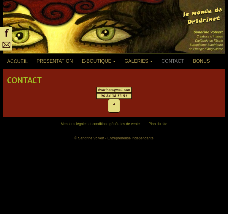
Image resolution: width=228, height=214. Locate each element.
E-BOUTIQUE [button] (98, 61)
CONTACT (173, 61)
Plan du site (158, 124)
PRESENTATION (55, 61)
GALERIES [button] (138, 61)
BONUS (201, 61)
